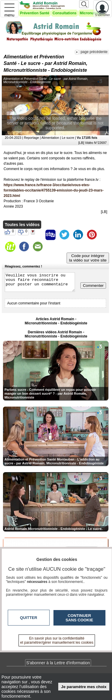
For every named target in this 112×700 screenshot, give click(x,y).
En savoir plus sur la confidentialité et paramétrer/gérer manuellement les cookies (56, 640)
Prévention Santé (34, 13)
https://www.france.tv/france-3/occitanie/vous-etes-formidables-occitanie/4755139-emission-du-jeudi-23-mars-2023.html (54, 190)
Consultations (64, 13)
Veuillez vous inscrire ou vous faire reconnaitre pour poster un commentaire (40, 282)
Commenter (93, 285)
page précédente (94, 52)
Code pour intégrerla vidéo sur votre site (88, 257)
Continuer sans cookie (79, 617)
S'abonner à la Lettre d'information (58, 662)
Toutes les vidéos (22, 224)
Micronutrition (92, 13)
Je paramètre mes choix (84, 687)
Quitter (28, 617)
